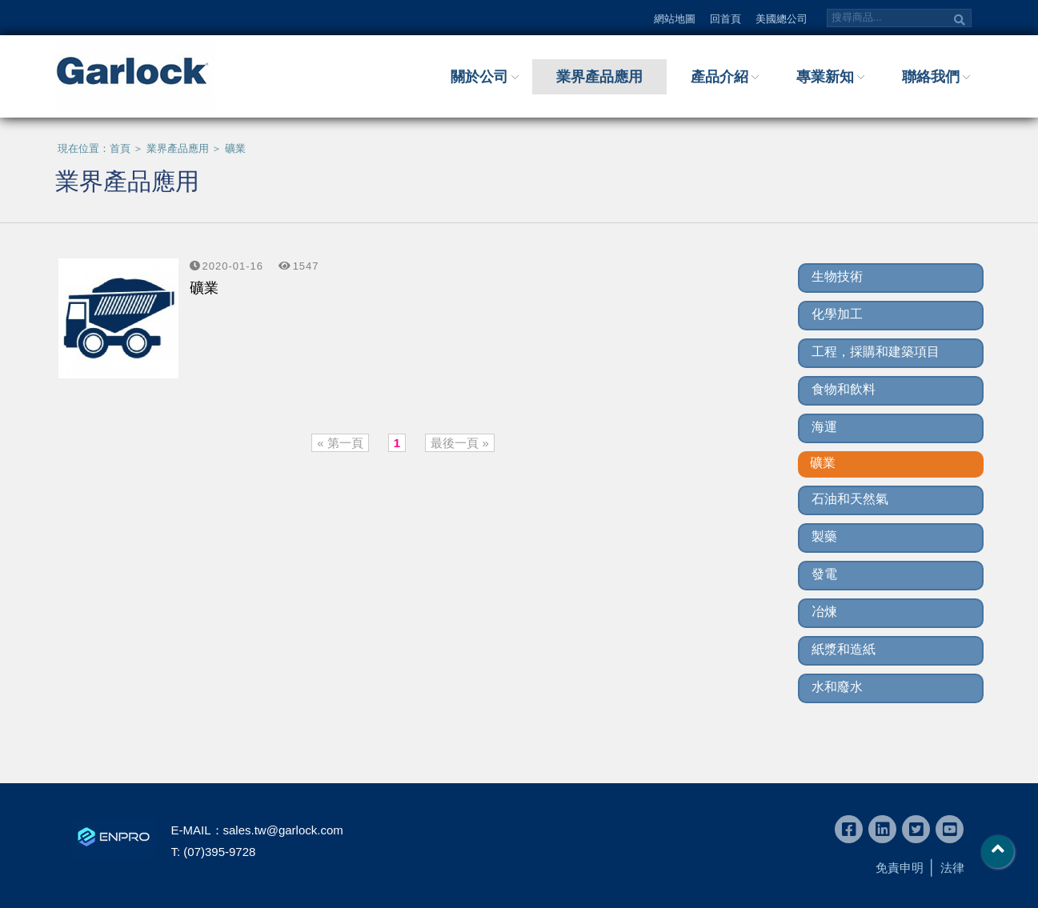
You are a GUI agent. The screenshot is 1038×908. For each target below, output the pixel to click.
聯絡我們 (931, 77)
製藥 (824, 536)
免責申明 (900, 867)
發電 (824, 574)
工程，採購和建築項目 (876, 351)
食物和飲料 (844, 389)
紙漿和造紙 (844, 649)
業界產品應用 (599, 77)
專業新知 (825, 77)
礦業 (235, 148)
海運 (824, 427)
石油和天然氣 (850, 499)
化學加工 (837, 314)
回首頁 (725, 19)
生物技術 (837, 276)
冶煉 (824, 611)
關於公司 (479, 77)
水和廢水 (837, 687)
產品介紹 (719, 77)
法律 (952, 867)
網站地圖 (674, 19)
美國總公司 (781, 19)
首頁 (120, 148)
